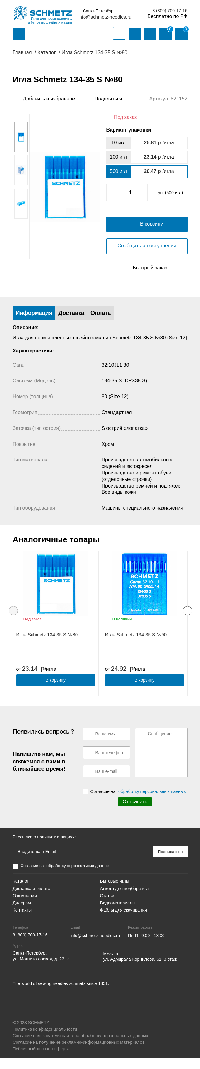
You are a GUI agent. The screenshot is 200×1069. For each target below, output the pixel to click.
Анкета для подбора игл (124, 898)
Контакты (22, 920)
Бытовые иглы (114, 891)
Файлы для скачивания (123, 920)
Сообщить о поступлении (146, 256)
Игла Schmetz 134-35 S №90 (136, 645)
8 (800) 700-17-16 (169, 10)
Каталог (21, 891)
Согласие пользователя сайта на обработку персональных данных (80, 1046)
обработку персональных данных (152, 802)
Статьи (107, 906)
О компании (25, 906)
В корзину (56, 690)
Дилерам (22, 913)
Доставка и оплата (32, 898)
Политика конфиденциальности (45, 1039)
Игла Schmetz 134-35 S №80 (47, 645)
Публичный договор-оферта (41, 1059)
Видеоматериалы (118, 913)
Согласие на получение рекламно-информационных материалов (79, 1052)
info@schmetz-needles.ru (104, 17)
